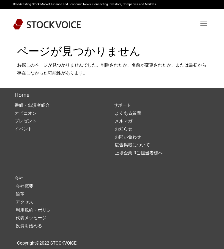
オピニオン (26, 113)
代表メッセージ (31, 217)
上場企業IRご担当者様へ (138, 152)
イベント (23, 129)
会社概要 (24, 186)
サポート (122, 105)
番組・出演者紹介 (32, 105)
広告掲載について (132, 144)
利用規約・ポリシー (35, 210)
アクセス (24, 202)
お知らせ (123, 129)
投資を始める (28, 225)
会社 (19, 178)
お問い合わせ (127, 136)
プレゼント (26, 121)
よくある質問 (127, 113)
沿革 (19, 194)
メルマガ (123, 121)
